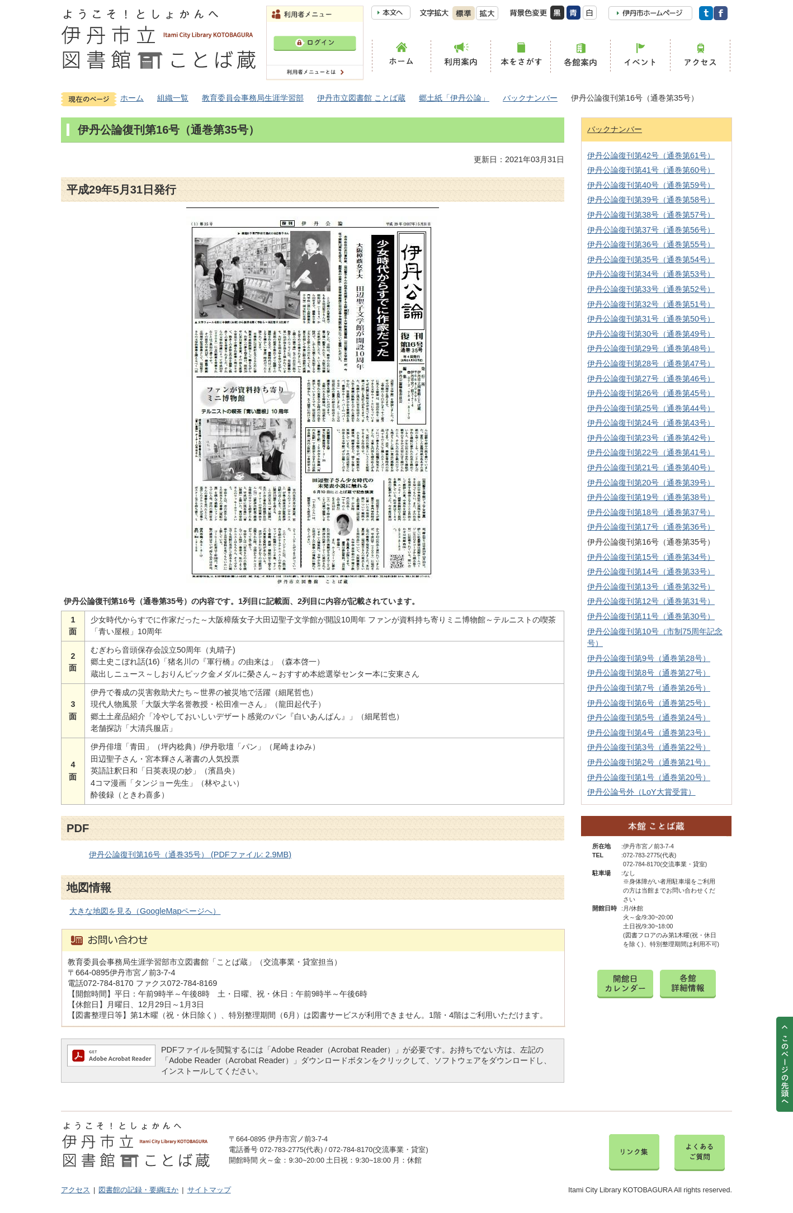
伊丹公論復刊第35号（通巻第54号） (651, 259)
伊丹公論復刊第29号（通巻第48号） (651, 348)
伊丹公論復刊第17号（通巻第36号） (651, 526)
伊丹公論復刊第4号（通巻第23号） (648, 732)
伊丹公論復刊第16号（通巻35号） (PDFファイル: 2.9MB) (190, 854)
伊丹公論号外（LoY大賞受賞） (641, 791)
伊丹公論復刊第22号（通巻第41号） (651, 452)
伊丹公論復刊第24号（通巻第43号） (651, 422)
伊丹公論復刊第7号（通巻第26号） (648, 687)
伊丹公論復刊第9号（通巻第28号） (648, 658)
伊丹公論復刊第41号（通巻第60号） (651, 170)
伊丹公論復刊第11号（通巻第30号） (651, 616)
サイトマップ (209, 1190)
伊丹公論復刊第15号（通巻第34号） (651, 557)
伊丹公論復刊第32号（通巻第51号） (651, 304)
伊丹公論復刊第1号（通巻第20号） (648, 777)
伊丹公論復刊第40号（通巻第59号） (651, 185)
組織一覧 (172, 97)
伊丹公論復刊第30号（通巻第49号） (651, 333)
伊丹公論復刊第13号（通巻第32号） (651, 586)
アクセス (75, 1190)
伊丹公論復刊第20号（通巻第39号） (651, 482)
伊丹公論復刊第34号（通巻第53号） (651, 274)
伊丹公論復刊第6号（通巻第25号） (648, 702)
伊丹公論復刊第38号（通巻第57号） (651, 214)
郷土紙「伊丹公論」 (454, 97)
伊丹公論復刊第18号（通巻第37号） (651, 512)
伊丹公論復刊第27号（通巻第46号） (651, 378)
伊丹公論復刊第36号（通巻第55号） (651, 244)
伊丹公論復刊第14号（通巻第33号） (651, 571)
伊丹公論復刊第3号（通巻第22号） (648, 747)
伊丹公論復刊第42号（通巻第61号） (651, 155)
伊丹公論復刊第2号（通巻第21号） (648, 762)
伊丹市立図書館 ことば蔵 (361, 97)
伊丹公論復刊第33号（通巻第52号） (651, 289)
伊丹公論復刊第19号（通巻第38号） (651, 497)
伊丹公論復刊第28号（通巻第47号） (651, 363)
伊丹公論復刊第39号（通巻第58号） (651, 199)
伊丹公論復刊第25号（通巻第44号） (651, 408)
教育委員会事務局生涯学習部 (253, 97)
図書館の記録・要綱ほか (138, 1190)
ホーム (132, 97)
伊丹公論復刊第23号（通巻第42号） (651, 437)
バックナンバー (530, 97)
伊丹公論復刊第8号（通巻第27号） (648, 672)
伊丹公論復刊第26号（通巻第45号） (651, 393)
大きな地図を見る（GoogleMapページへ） (144, 911)
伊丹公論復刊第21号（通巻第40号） (651, 467)
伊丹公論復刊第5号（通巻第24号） (648, 717)
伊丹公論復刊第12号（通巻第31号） (651, 601)
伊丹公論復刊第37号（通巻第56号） (651, 229)
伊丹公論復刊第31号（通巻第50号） (651, 318)
